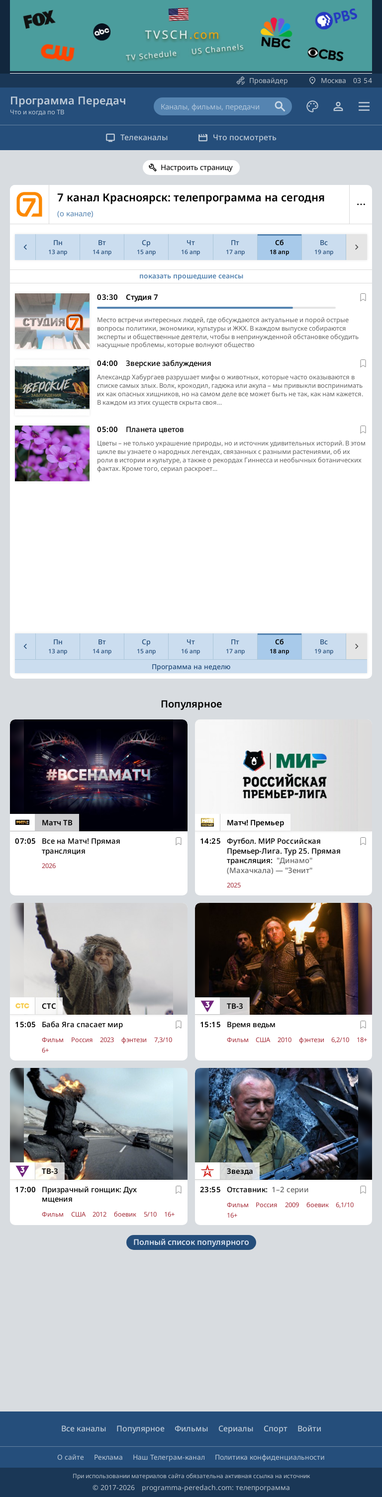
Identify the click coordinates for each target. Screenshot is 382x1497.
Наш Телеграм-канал (169, 1457)
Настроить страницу (197, 167)
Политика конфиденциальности (270, 1457)
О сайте (70, 1457)
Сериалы (236, 1428)
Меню (361, 204)
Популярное (140, 1428)
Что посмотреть (237, 137)
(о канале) (75, 213)
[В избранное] (363, 297)
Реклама (108, 1457)
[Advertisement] (189, 559)
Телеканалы (136, 137)
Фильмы (191, 1428)
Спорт (275, 1428)
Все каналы (83, 1428)
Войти (309, 1428)
